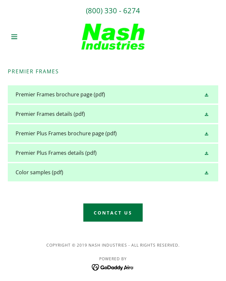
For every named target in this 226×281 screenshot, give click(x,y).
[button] (23, 36)
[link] (113, 37)
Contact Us (113, 213)
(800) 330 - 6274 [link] (113, 10)
